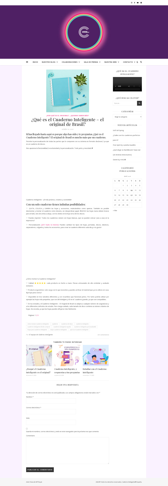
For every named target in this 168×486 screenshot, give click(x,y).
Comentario (30, 436)
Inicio (35, 62)
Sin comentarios (103, 335)
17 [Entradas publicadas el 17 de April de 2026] (131, 195)
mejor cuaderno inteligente (58, 330)
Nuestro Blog (48, 62)
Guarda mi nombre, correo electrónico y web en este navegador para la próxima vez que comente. (62, 431)
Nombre (30, 397)
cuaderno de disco (67, 324)
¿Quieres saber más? (79, 116)
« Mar (115, 210)
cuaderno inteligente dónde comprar (39, 327)
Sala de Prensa (91, 62)
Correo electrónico (33, 407)
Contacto (128, 62)
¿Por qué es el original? (57, 116)
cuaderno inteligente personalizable (85, 327)
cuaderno (55, 324)
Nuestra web (110, 62)
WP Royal (39, 482)
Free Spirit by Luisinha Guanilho (124, 145)
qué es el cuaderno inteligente (79, 330)
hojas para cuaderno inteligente (37, 330)
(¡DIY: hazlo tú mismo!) (50, 225)
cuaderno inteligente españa (62, 327)
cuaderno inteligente (82, 324)
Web (28, 418)
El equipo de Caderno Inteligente (41, 335)
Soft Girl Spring (118, 130)
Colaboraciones (69, 62)
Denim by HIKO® (119, 160)
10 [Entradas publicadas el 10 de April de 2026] (131, 190)
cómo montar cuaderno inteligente (38, 324)
